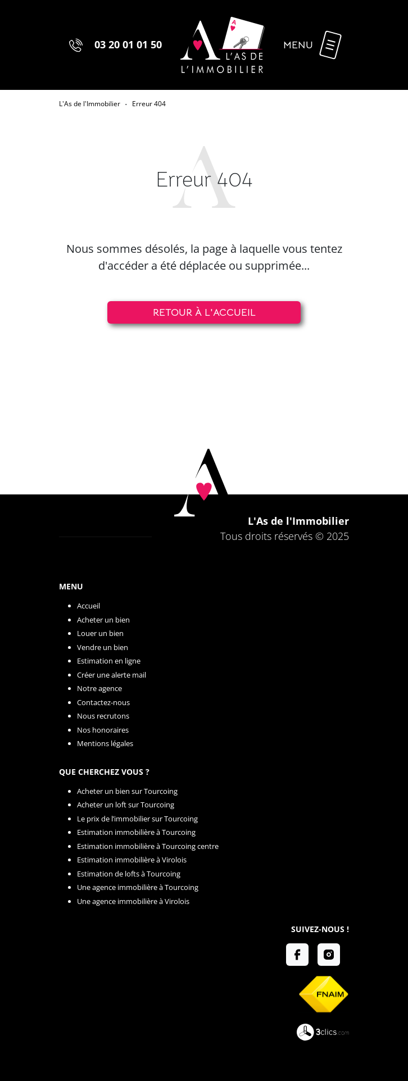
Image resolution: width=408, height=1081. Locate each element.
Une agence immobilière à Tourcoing (137, 887)
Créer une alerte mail (111, 675)
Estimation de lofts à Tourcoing (128, 874)
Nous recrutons (103, 716)
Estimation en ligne (108, 661)
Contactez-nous (103, 702)
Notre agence (99, 688)
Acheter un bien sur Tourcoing (127, 791)
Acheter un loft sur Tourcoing (125, 805)
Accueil (88, 606)
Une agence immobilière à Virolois (133, 901)
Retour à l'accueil (204, 312)
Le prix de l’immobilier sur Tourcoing (137, 819)
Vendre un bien (102, 647)
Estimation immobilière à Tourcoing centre (148, 846)
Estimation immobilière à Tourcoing (136, 832)
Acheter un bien (103, 620)
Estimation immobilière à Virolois (132, 860)
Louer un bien (100, 633)
